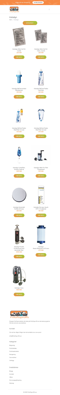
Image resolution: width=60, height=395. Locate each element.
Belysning (12, 345)
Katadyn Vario (19, 288)
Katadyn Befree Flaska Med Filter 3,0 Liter (41, 129)
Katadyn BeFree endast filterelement (19, 89)
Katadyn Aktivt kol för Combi (19, 50)
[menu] (49, 9)
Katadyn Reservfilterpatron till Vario (41, 247)
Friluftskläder (13, 348)
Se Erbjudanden (38, 2)
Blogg (11, 371)
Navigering (12, 354)
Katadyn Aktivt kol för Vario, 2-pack (40, 50)
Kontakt (11, 374)
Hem (10, 20)
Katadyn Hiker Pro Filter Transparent (41, 168)
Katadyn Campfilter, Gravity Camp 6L (19, 168)
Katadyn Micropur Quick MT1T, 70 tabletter (41, 208)
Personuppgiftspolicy (15, 380)
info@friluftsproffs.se (15, 336)
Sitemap (11, 383)
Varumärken (12, 357)
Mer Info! (19, 57)
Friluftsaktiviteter (14, 351)
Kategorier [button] (29, 23)
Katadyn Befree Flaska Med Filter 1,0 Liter (19, 129)
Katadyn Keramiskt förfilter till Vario (19, 208)
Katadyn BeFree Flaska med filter (41, 89)
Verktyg (11, 360)
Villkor (11, 377)
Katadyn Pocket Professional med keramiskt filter (19, 248)
